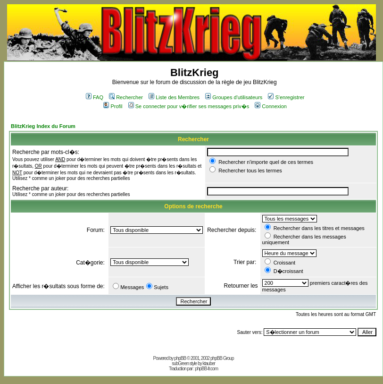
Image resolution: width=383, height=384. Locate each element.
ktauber (209, 363)
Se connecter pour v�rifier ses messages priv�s (188, 106)
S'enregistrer (286, 97)
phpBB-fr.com (206, 368)
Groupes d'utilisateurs (233, 97)
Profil (112, 106)
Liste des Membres (174, 97)
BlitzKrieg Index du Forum (43, 126)
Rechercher (126, 97)
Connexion (271, 106)
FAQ (94, 97)
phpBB (180, 358)
